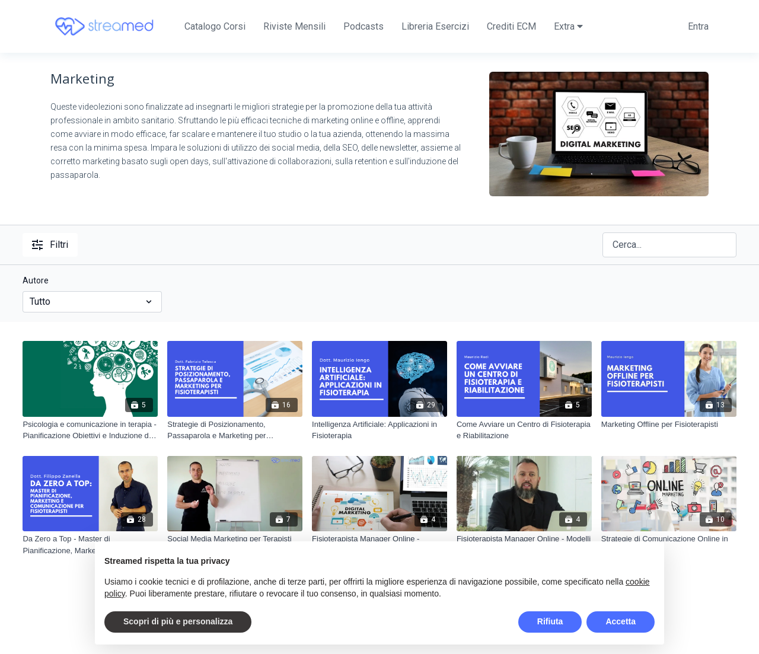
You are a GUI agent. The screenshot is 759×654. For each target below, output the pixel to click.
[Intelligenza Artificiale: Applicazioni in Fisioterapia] (379, 430)
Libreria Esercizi (435, 26)
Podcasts (363, 26)
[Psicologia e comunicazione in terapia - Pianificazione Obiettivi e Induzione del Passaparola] (90, 430)
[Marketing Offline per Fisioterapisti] (668, 424)
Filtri (50, 244)
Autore (36, 280)
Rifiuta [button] (550, 621)
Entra (698, 26)
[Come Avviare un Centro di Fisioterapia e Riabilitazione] (524, 430)
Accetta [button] (620, 621)
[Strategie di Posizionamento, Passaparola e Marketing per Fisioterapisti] (234, 430)
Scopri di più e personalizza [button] (177, 621)
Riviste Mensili (294, 26)
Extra (568, 26)
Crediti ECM (511, 26)
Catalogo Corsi (214, 26)
